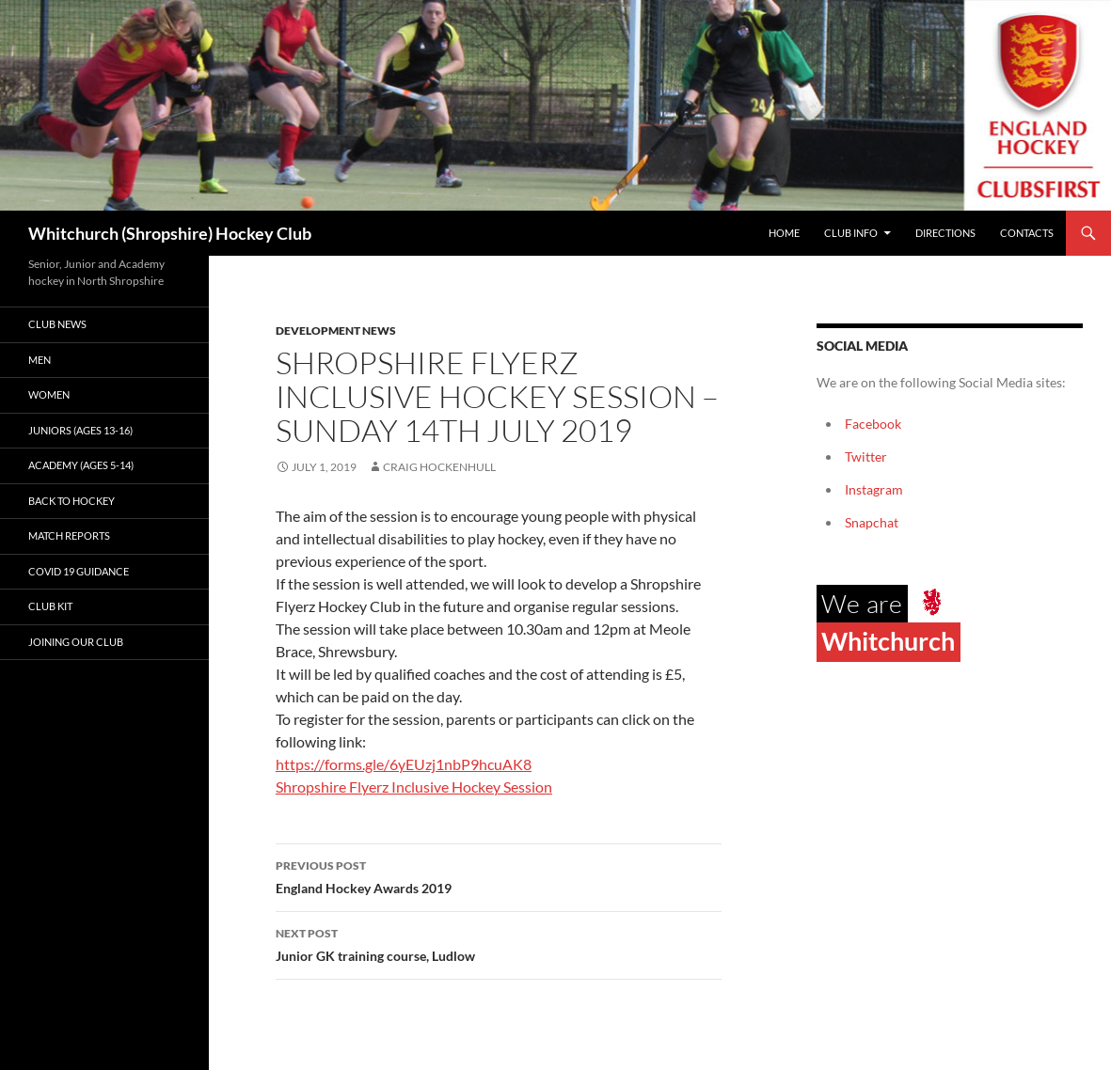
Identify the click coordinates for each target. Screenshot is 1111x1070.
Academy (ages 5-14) (81, 465)
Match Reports (69, 535)
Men (39, 360)
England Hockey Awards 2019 (499, 875)
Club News (57, 324)
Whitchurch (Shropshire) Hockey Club (169, 233)
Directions (945, 233)
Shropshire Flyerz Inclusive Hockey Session (414, 786)
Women (49, 394)
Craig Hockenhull (439, 467)
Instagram (874, 489)
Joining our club (75, 642)
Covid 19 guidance (78, 571)
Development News (336, 330)
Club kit (50, 606)
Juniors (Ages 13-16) (80, 430)
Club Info (851, 233)
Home (784, 233)
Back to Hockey (71, 501)
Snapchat (871, 522)
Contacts (1027, 233)
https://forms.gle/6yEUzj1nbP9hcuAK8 (404, 764)
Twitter (866, 456)
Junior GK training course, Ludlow (499, 943)
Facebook (873, 424)
